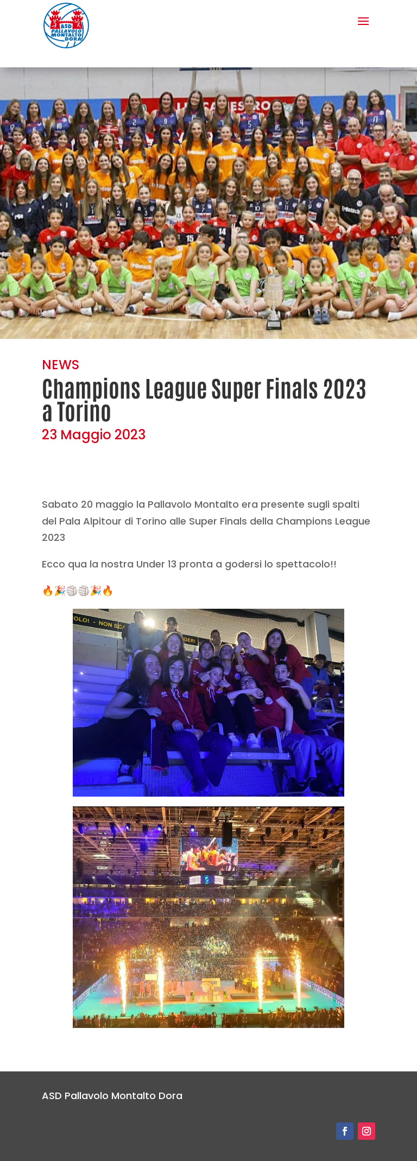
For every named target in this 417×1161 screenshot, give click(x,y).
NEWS (60, 365)
